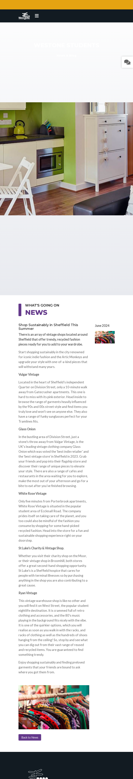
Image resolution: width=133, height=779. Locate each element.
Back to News (29, 737)
